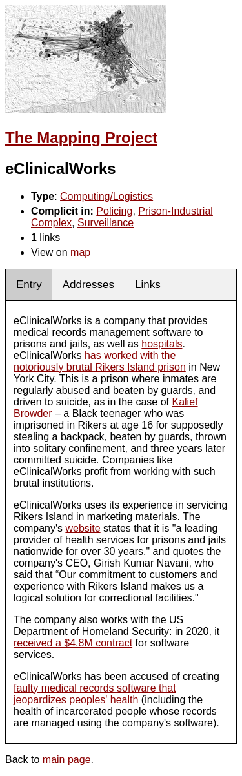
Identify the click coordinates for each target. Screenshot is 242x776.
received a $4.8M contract (73, 642)
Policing (114, 211)
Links (148, 284)
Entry (29, 284)
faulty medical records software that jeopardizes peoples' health (95, 694)
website (82, 528)
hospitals (161, 343)
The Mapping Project (81, 137)
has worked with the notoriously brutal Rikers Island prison (100, 361)
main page (67, 759)
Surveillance (105, 222)
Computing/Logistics (106, 196)
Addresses (88, 284)
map (80, 252)
